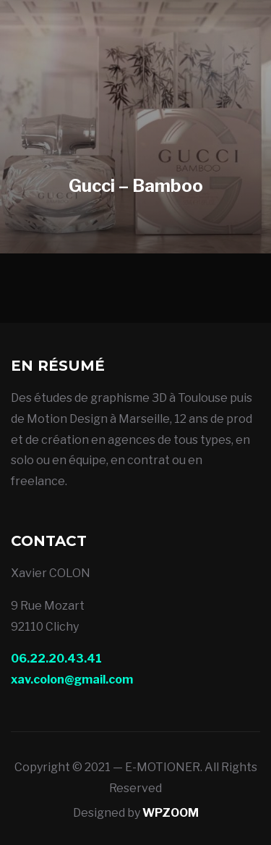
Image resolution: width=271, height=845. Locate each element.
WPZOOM (170, 813)
